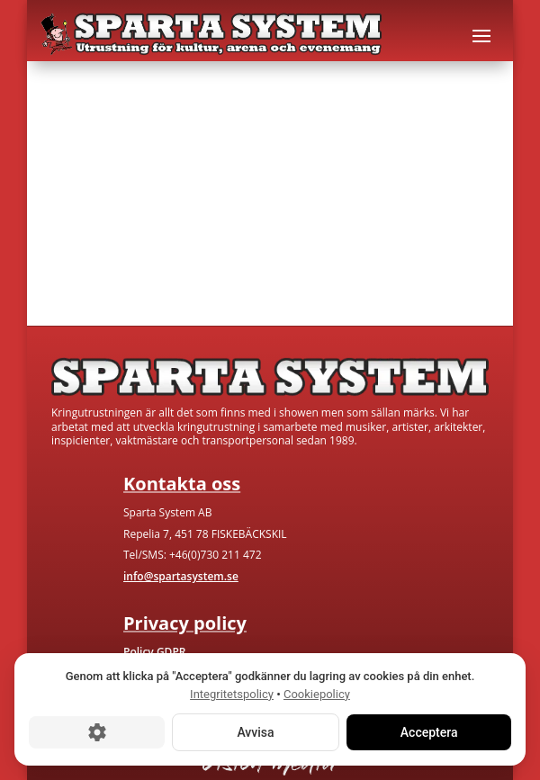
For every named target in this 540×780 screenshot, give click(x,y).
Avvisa (255, 732)
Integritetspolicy (232, 694)
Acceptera (428, 732)
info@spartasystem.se (180, 576)
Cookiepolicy (317, 694)
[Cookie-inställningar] (97, 732)
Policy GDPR (154, 651)
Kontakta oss (230, 258)
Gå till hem (92, 258)
